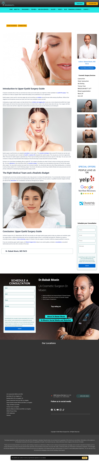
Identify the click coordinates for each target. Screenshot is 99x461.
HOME (11, 9)
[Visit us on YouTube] (58, 416)
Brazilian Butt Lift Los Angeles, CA (15, 404)
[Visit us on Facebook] (52, 416)
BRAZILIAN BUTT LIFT (84, 95)
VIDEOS (60, 9)
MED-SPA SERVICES (43, 9)
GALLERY (53, 9)
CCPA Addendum (11, 419)
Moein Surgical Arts (31, 248)
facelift (26, 161)
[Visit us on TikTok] (63, 416)
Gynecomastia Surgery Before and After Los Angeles (19, 408)
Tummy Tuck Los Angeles (13, 413)
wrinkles (39, 103)
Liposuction (81, 85)
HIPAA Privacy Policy (12, 417)
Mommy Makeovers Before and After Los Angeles (19, 415)
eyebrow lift (32, 161)
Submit (87, 272)
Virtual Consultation (12, 28)
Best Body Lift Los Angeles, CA (14, 402)
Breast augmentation (84, 97)
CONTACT (85, 9)
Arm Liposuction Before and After (15, 400)
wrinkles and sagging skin (38, 108)
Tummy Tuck (82, 92)
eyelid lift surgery (61, 99)
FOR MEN (33, 9)
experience (12, 169)
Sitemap (9, 421)
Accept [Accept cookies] (84, 457)
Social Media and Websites (87, 74)
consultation (59, 248)
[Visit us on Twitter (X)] (55, 416)
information (13, 187)
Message (7, 312)
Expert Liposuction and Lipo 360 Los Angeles (18, 406)
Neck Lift (80, 100)
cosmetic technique (44, 159)
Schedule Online (22, 28)
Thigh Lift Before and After (13, 411)
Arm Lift (80, 102)
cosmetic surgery (32, 169)
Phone (6, 306)
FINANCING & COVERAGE (74, 9)
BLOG (65, 9)
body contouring (21, 245)
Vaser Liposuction (83, 87)
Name (6, 294)
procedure (26, 159)
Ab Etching (81, 90)
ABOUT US (16, 9)
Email (6, 300)
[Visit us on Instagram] (61, 416)
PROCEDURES (25, 9)
